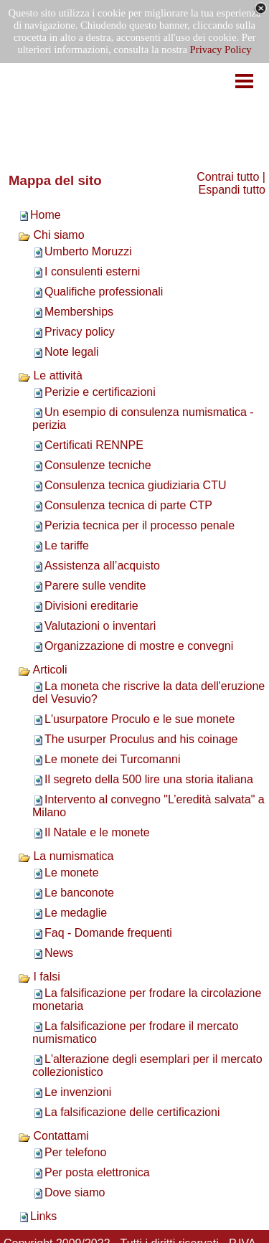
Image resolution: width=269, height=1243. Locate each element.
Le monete (71, 872)
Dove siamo (74, 1192)
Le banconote (79, 893)
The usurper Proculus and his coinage (141, 739)
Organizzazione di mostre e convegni (138, 646)
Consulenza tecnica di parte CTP (128, 505)
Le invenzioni (77, 1092)
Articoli (42, 669)
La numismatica (66, 856)
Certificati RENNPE (93, 445)
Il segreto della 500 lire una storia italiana (148, 779)
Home (45, 215)
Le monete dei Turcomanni (112, 759)
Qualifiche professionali (103, 291)
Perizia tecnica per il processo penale (139, 525)
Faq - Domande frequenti (108, 933)
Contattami (53, 1136)
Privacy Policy (221, 49)
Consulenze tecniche (97, 465)
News (58, 953)
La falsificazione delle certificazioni (132, 1112)
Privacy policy (79, 332)
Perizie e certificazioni (100, 392)
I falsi (39, 976)
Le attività (50, 375)
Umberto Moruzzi (88, 251)
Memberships (78, 312)
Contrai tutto (228, 177)
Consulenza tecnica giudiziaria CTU (135, 485)
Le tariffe (66, 545)
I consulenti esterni (92, 271)
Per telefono (75, 1152)
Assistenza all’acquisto (102, 565)
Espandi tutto (232, 190)
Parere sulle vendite (95, 586)
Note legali (71, 352)
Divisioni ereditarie (91, 606)
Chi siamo (51, 235)
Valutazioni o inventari (100, 626)
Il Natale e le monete (97, 832)
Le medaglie (75, 913)
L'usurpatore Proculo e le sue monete (139, 719)
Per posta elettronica (97, 1172)
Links (43, 1216)
